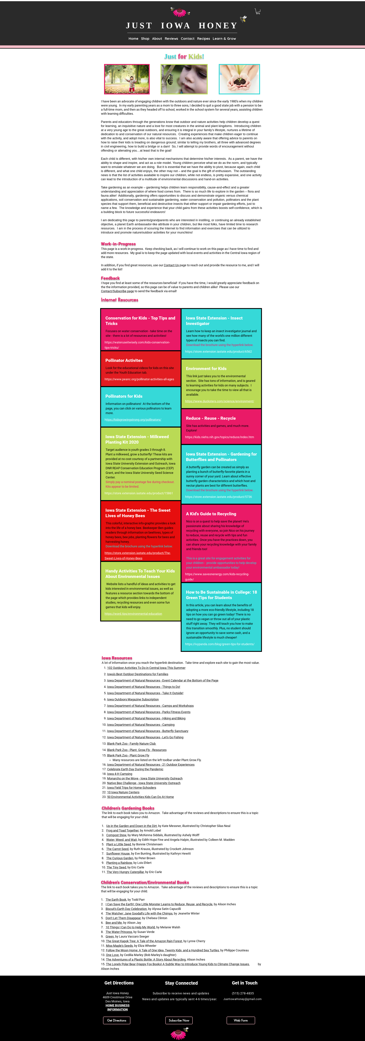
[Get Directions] (116, 1020)
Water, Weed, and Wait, (122, 839)
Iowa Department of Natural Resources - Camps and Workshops (150, 705)
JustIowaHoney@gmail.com (242, 999)
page (183, 265)
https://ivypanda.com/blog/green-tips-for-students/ (219, 644)
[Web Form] (241, 1020)
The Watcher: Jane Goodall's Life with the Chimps (139, 913)
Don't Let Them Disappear (123, 918)
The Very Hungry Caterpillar (125, 872)
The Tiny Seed (116, 867)
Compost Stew (116, 835)
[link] (258, 11)
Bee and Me (114, 922)
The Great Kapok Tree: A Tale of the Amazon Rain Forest (144, 941)
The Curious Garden (119, 858)
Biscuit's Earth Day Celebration (126, 909)
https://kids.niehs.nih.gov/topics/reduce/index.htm (219, 437)
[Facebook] (115, 1035)
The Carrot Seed (117, 849)
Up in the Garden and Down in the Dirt (131, 826)
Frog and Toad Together (122, 830)
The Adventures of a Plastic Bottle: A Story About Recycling (146, 959)
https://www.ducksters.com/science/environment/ (219, 401)
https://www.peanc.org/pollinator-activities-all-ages (139, 379)
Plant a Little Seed (118, 844)
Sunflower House (118, 853)
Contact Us (171, 265)
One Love (112, 955)
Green (110, 936)
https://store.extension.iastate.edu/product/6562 (218, 351)
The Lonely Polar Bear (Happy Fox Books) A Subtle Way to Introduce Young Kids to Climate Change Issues (177, 964)
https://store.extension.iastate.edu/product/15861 (139, 493)
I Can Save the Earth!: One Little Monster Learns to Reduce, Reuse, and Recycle (159, 904)
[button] (157, 37)
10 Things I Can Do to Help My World (130, 927)
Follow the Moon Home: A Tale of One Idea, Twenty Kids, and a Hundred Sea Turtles (162, 950)
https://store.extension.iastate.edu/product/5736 (218, 497)
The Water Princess (119, 932)
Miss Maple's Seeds (119, 945)
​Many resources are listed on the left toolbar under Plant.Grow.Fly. (157, 760)
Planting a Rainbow (119, 863)
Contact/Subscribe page (117, 291)
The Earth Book (116, 899)
